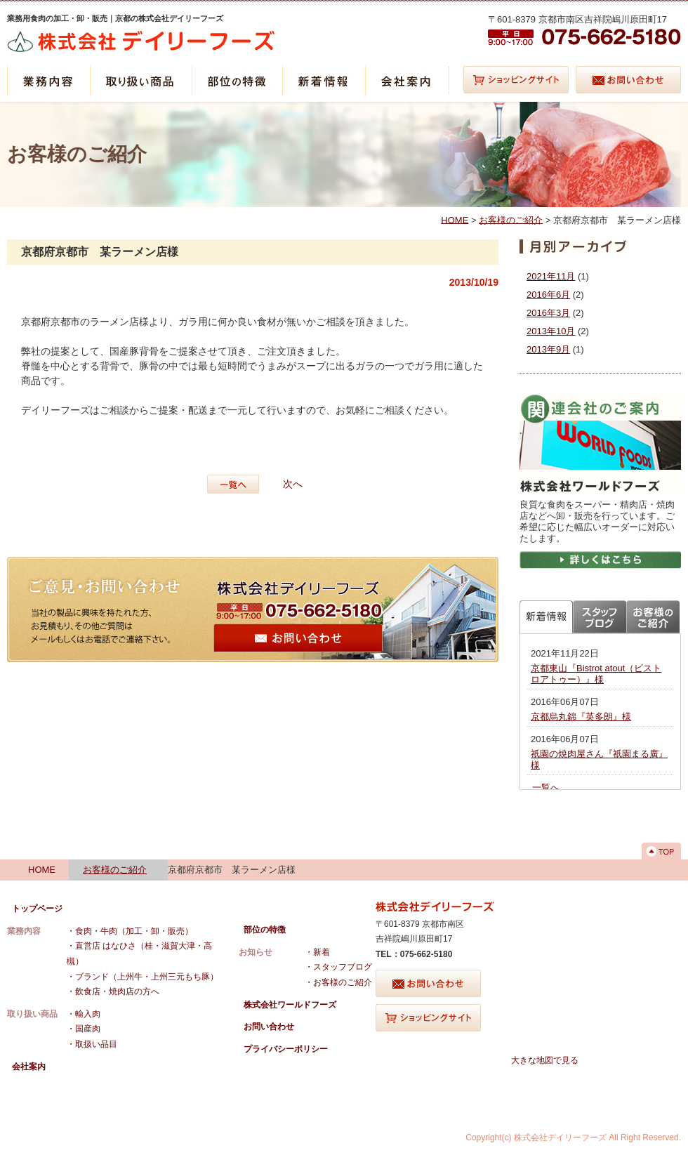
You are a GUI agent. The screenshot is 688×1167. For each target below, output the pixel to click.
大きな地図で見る (544, 1060)
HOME (454, 219)
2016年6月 (548, 294)
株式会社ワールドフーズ (290, 1005)
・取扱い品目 (92, 1044)
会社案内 (29, 1067)
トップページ (37, 909)
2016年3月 (548, 313)
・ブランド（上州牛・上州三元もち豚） (142, 977)
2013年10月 (551, 331)
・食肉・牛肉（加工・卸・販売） (130, 931)
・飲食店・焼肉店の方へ (113, 991)
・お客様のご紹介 (338, 982)
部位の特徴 (265, 930)
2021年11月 (551, 276)
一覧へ (236, 484)
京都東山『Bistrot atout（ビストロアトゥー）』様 (596, 674)
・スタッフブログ (338, 967)
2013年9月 (548, 349)
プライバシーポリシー (286, 1049)
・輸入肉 (83, 1014)
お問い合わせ (269, 1026)
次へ (293, 483)
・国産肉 (83, 1029)
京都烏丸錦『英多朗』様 (581, 716)
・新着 (317, 952)
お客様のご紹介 (511, 219)
